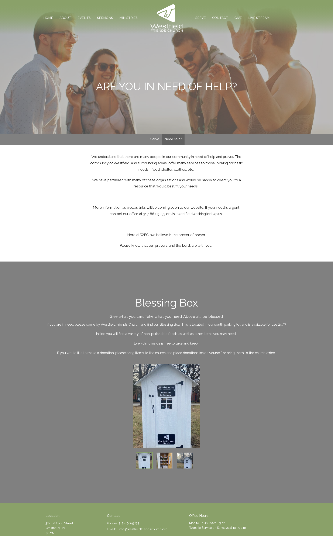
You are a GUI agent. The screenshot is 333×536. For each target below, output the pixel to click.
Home (48, 18)
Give (238, 18)
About (65, 18)
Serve (200, 18)
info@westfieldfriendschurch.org (143, 529)
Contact (220, 18)
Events (84, 18)
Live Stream (259, 18)
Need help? (173, 139)
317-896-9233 (129, 523)
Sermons (105, 18)
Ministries (128, 18)
